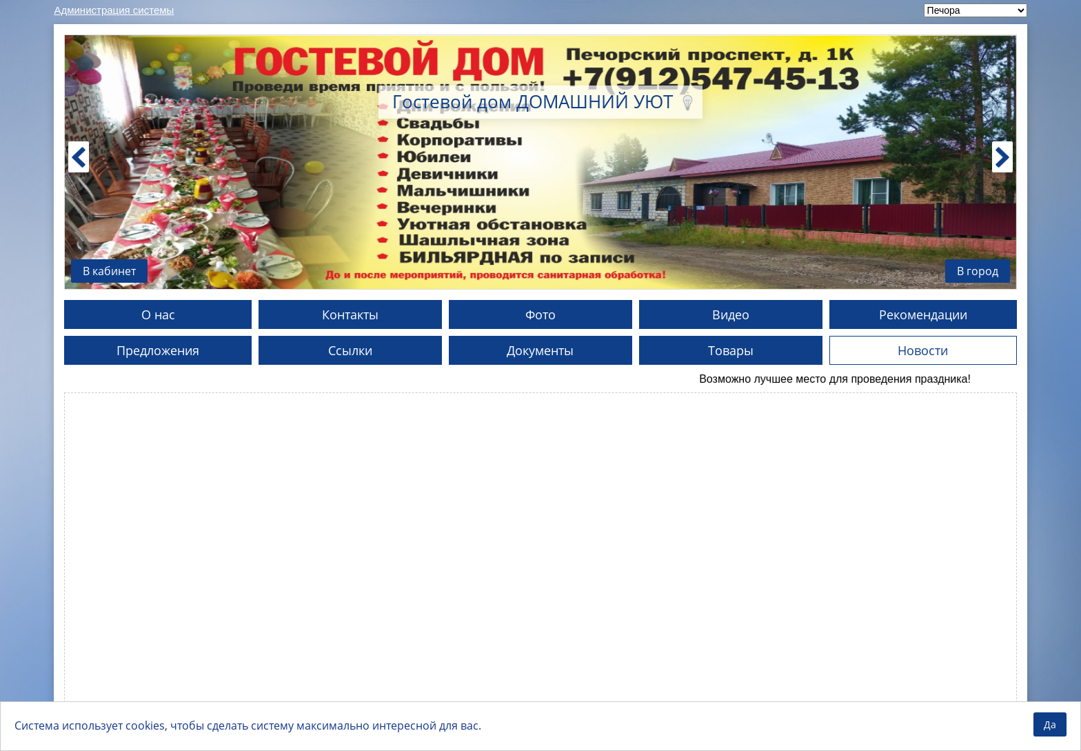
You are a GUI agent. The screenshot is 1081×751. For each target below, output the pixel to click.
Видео (730, 314)
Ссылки (350, 350)
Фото (540, 314)
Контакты (350, 314)
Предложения (158, 350)
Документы (540, 350)
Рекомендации (923, 314)
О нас (158, 314)
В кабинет (109, 271)
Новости (923, 350)
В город (977, 271)
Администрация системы (114, 10)
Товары (731, 350)
